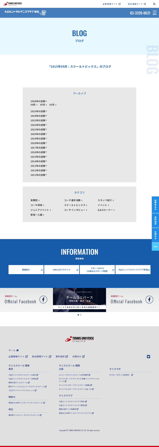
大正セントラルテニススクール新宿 (23, 378)
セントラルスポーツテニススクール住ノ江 (76, 389)
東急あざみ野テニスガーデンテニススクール (27, 402)
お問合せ (78, 356)
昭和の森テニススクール (19, 382)
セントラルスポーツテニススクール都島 (75, 385)
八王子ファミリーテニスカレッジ (23, 390)
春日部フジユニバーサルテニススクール (25, 415)
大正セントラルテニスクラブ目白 (73, 401)
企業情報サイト (18, 356)
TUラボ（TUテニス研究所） (121, 375)
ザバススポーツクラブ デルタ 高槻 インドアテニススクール (79, 379)
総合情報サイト (41, 356)
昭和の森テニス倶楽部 (69, 409)
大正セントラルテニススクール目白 (23, 375)
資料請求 (62, 356)
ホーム (14, 350)
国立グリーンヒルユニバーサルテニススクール (28, 386)
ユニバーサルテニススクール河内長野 (74, 375)
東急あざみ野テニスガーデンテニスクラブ (76, 413)
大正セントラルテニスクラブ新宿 (73, 405)
